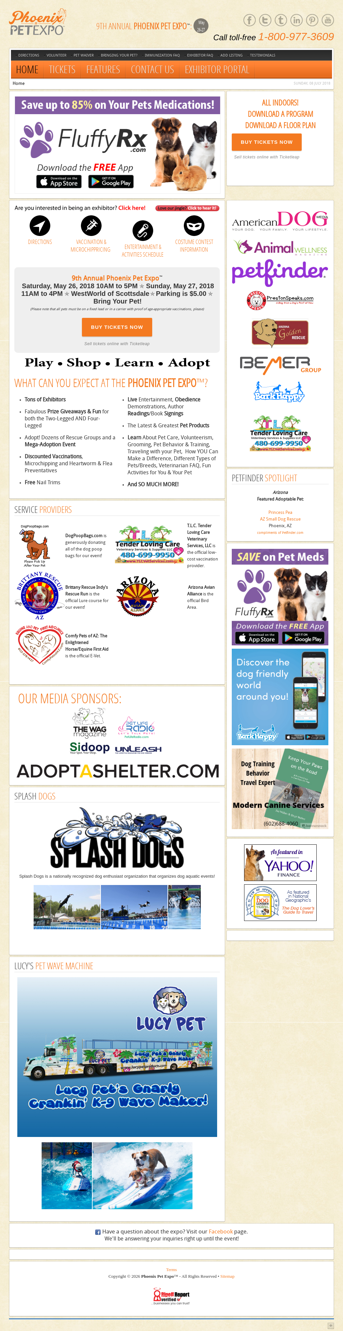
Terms (171, 1269)
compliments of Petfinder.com (280, 533)
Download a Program (280, 114)
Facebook (221, 1231)
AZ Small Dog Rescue (280, 519)
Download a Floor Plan (280, 125)
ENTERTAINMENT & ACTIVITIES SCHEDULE (143, 250)
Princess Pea (280, 512)
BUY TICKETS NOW (267, 142)
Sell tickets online (251, 157)
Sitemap (227, 1276)
